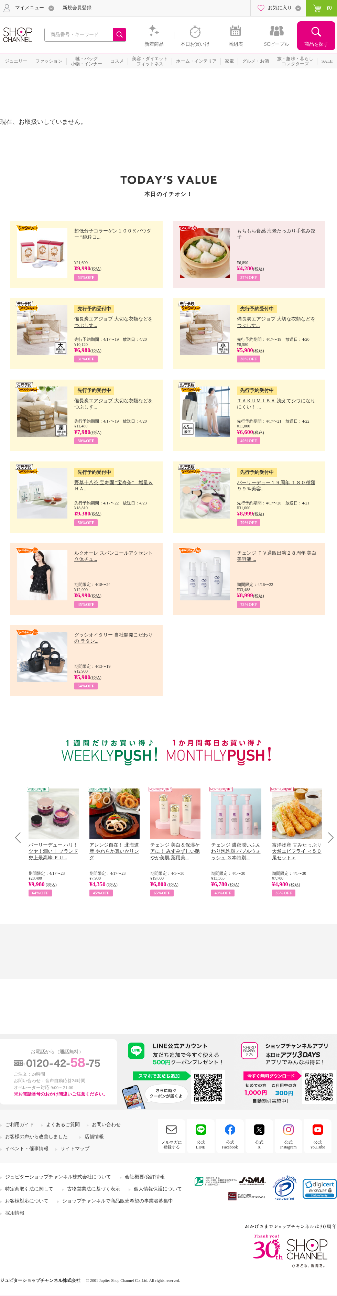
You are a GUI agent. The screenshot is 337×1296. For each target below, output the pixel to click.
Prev (20, 837)
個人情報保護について (158, 1188)
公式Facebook (230, 1145)
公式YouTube (317, 1145)
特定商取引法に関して (29, 1188)
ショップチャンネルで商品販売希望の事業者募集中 (117, 1201)
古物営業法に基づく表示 (93, 1188)
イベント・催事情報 (26, 1148)
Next (328, 837)
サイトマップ (75, 1148)
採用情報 (14, 1213)
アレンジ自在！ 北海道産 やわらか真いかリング (114, 851)
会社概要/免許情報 (145, 1176)
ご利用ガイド (19, 1124)
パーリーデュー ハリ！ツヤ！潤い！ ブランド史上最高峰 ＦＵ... (53, 851)
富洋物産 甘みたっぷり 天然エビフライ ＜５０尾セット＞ (297, 851)
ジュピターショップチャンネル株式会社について (58, 1176)
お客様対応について (26, 1201)
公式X (259, 1145)
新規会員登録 (77, 7)
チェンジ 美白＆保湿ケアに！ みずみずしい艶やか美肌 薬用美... (175, 851)
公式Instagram (288, 1145)
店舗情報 (94, 1136)
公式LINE (200, 1145)
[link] (320, 1189)
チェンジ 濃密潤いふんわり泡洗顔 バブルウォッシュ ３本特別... (236, 851)
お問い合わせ (106, 1124)
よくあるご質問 (63, 1124)
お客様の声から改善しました (36, 1136)
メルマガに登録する (171, 1145)
